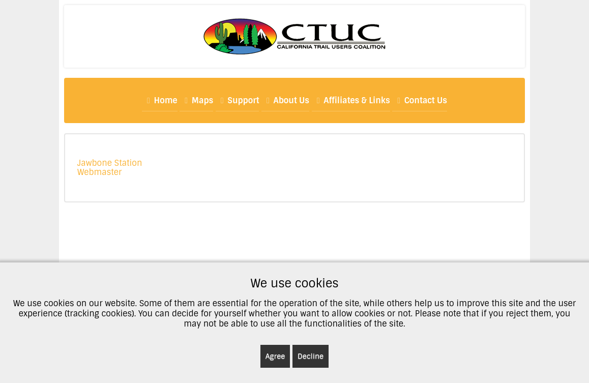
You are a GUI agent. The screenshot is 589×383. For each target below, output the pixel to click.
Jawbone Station (109, 163)
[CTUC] (294, 36)
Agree (275, 356)
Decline (310, 356)
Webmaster (99, 172)
